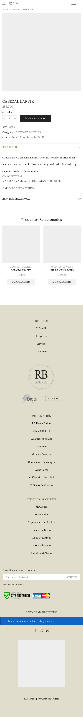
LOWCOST (15, 9)
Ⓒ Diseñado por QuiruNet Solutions (41, 698)
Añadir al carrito (37, 118)
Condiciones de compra (41, 462)
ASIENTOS (56, 267)
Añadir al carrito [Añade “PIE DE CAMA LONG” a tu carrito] (62, 282)
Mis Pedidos (41, 514)
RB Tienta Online (41, 423)
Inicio (5, 9)
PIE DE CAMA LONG (62, 270)
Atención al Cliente (41, 553)
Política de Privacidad (41, 477)
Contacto (41, 351)
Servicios (42, 343)
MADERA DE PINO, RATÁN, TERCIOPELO (38, 181)
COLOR (6, 176)
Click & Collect (41, 431)
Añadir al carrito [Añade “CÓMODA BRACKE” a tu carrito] (21, 282)
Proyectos (41, 336)
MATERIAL (8, 181)
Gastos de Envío (42, 530)
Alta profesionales (41, 438)
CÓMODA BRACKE (21, 270)
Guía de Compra (41, 454)
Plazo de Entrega (41, 537)
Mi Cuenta (41, 506)
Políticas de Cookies (41, 485)
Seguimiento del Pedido (41, 522)
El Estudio (41, 328)
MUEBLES (28, 9)
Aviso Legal (41, 469)
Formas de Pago (41, 545)
